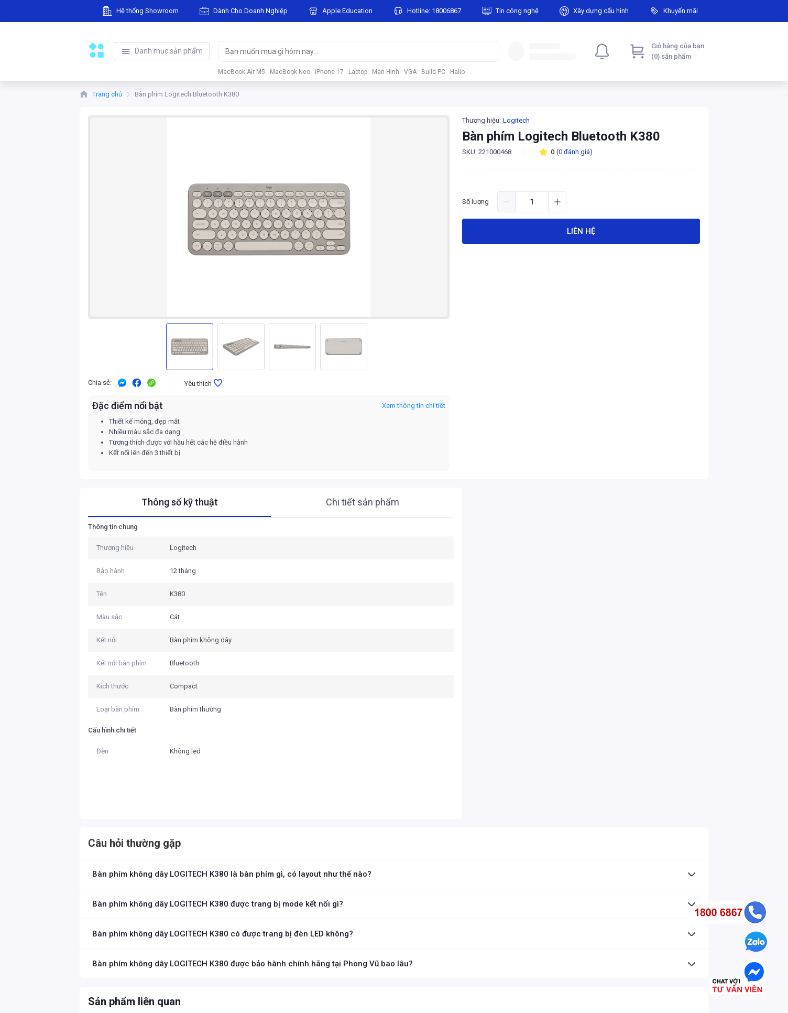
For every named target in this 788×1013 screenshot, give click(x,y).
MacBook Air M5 (241, 72)
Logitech (516, 120)
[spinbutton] (532, 201)
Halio (457, 72)
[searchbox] (349, 51)
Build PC (433, 72)
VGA (410, 72)
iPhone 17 (329, 72)
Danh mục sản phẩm (169, 51)
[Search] (488, 51)
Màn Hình (385, 72)
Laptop (357, 72)
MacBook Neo (290, 72)
